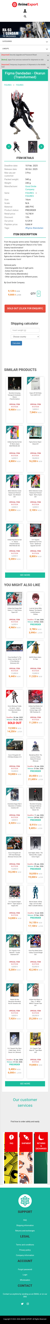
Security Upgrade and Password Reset (19, 55)
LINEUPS (5, 49)
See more (25, 575)
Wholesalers (25, 1280)
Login (25, 1275)
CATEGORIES (7, 41)
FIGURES (7, 85)
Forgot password (25, 1269)
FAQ (25, 1220)
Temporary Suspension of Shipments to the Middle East (23, 66)
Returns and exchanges (25, 1231)
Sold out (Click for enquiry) (25, 308)
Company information (25, 1255)
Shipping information (25, 1225)
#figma (28, 228)
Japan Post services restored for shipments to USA (22, 60)
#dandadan (38, 228)
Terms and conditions (25, 1245)
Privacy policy (25, 1250)
